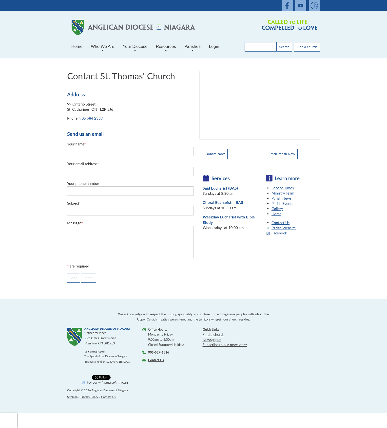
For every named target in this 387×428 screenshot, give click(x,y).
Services (221, 178)
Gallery (277, 208)
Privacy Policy (89, 397)
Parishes (192, 48)
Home (76, 46)
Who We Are (102, 48)
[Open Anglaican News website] (314, 5)
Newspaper (211, 339)
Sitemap (72, 397)
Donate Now (215, 154)
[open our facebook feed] (287, 5)
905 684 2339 (91, 118)
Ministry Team (282, 193)
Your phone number (83, 183)
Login (214, 46)
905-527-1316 (158, 352)
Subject (74, 203)
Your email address (83, 163)
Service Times (282, 188)
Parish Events (282, 203)
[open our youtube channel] (300, 5)
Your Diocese (135, 48)
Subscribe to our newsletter (224, 344)
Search (284, 47)
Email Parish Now (282, 154)
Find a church (307, 47)
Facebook (279, 233)
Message (75, 223)
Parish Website (283, 228)
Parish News (281, 198)
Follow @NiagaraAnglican (107, 382)
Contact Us (280, 222)
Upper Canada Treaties (153, 319)
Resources (166, 48)
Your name (76, 144)
